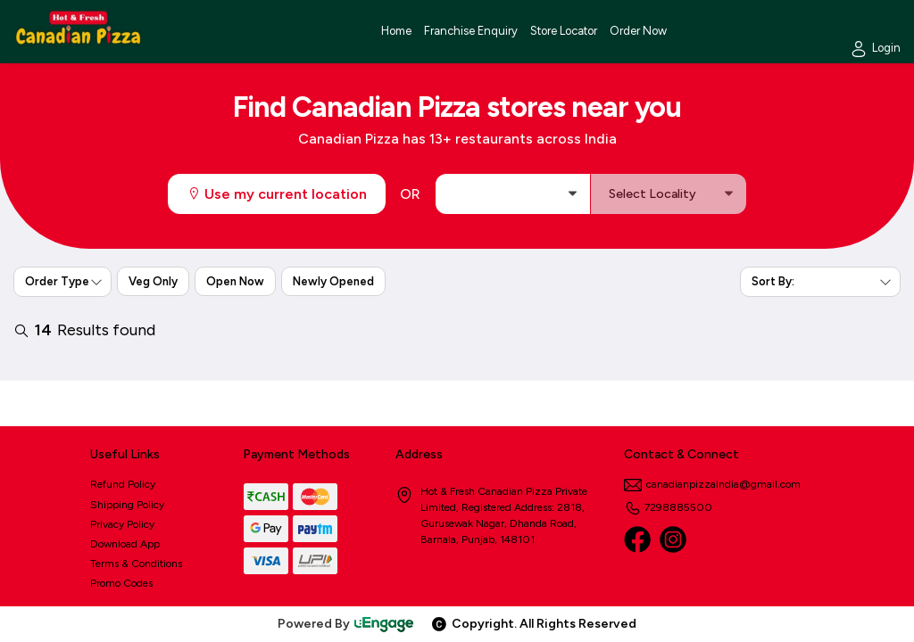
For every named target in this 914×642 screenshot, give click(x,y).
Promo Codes (121, 583)
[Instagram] (673, 539)
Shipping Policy (127, 504)
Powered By (346, 623)
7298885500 (668, 507)
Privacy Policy (122, 524)
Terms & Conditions (136, 563)
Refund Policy (122, 484)
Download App (125, 544)
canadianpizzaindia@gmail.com (712, 484)
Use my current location (277, 193)
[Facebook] (637, 539)
